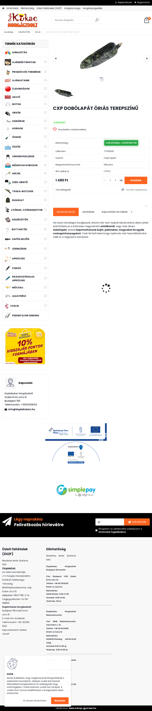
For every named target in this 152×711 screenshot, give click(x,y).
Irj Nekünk (20, 618)
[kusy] (110, 180)
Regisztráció (143, 2)
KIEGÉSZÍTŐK (24, 32)
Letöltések (88, 212)
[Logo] (22, 20)
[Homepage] (3, 8)
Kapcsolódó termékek (118, 212)
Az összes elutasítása (34, 700)
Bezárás (60, 700)
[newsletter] (137, 522)
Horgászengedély (92, 8)
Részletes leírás (66, 212)
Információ (13, 8)
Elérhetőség (27, 8)
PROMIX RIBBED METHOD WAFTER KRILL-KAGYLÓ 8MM (68, 287)
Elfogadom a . (120, 530)
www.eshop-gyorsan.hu (82, 708)
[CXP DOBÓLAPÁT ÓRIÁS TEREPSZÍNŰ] (101, 55)
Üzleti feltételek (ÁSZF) (49, 8)
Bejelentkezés (125, 2)
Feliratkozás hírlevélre (39, 524)
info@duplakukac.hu (21, 409)
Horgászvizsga (72, 8)
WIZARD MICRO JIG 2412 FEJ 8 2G (134, 279)
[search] (97, 21)
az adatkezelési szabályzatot (125, 528)
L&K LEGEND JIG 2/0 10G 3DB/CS (99, 286)
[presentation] (56, 58)
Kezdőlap (8, 32)
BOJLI (38, 32)
